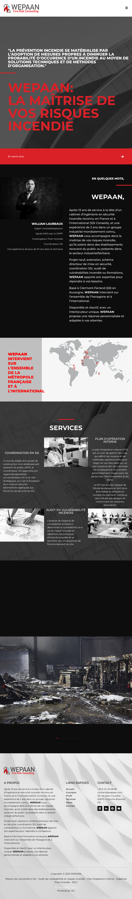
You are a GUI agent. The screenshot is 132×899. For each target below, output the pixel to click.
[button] (126, 8)
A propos (71, 792)
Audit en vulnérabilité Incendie (66, 511)
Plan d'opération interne (110, 440)
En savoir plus (16, 156)
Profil (69, 795)
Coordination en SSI (22, 453)
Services (71, 799)
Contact (70, 805)
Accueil (70, 789)
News (69, 802)
